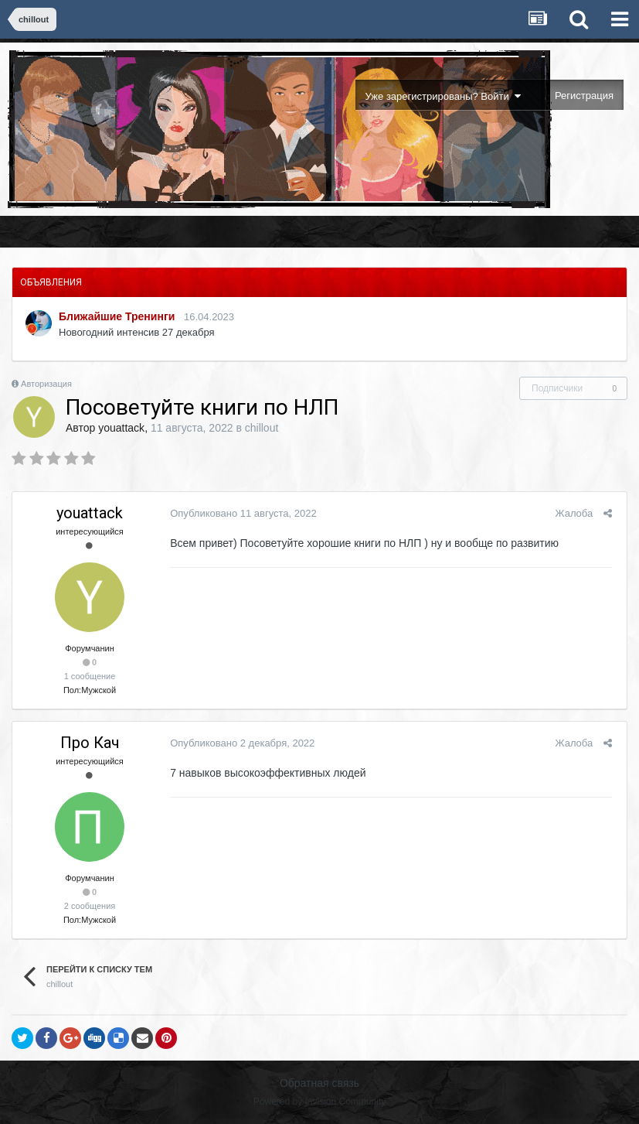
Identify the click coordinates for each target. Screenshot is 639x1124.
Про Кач (90, 742)
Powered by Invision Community (319, 1101)
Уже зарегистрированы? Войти (443, 96)
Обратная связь (319, 1083)
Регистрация (584, 95)
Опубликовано (240, 513)
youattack (121, 428)
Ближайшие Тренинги (117, 316)
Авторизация (46, 383)
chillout (262, 428)
